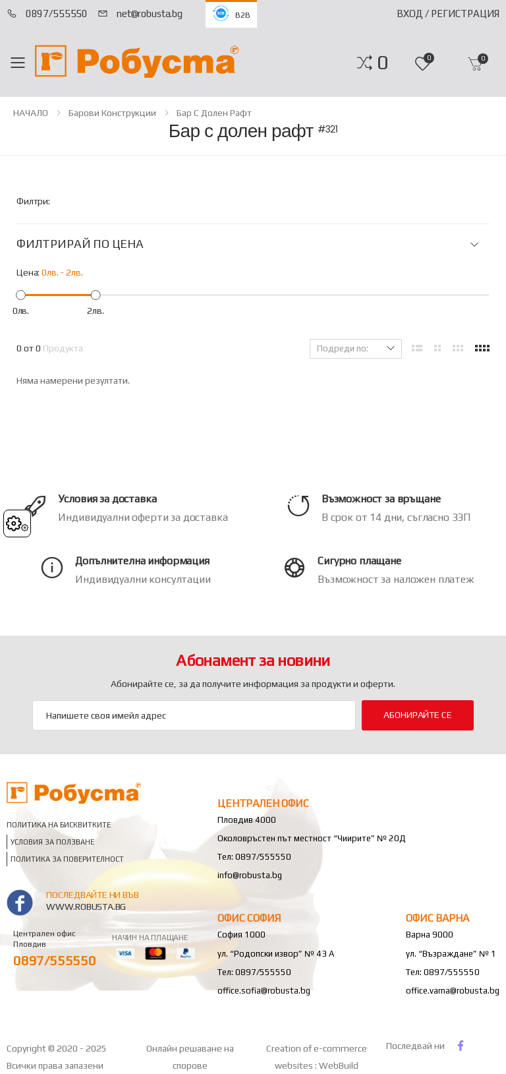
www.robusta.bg (86, 906)
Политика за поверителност (67, 858)
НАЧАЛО (30, 112)
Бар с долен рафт (214, 112)
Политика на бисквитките (59, 824)
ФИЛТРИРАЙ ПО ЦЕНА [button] (80, 244)
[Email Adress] (194, 715)
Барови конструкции (112, 112)
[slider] (21, 294)
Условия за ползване (52, 841)
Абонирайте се (417, 714)
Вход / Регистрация (448, 13)
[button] (382, 63)
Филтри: (33, 201)
